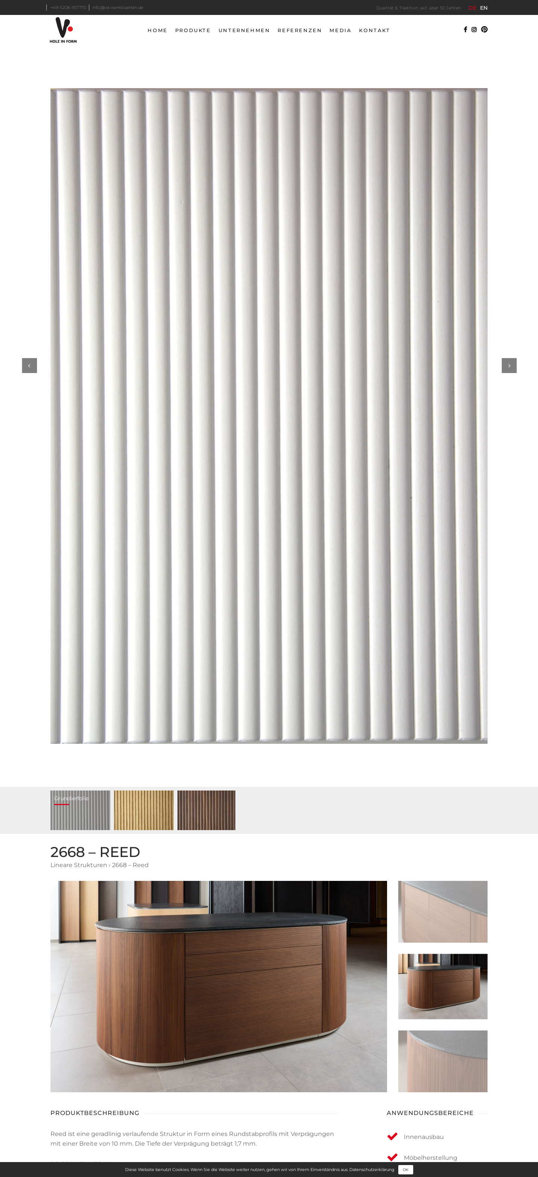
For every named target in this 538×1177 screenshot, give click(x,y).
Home (157, 30)
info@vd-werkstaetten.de (117, 7)
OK (405, 1169)
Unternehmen (244, 30)
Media (341, 30)
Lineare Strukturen (78, 865)
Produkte (193, 30)
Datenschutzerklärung (372, 1169)
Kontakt (374, 30)
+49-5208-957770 (68, 7)
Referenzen (300, 30)
